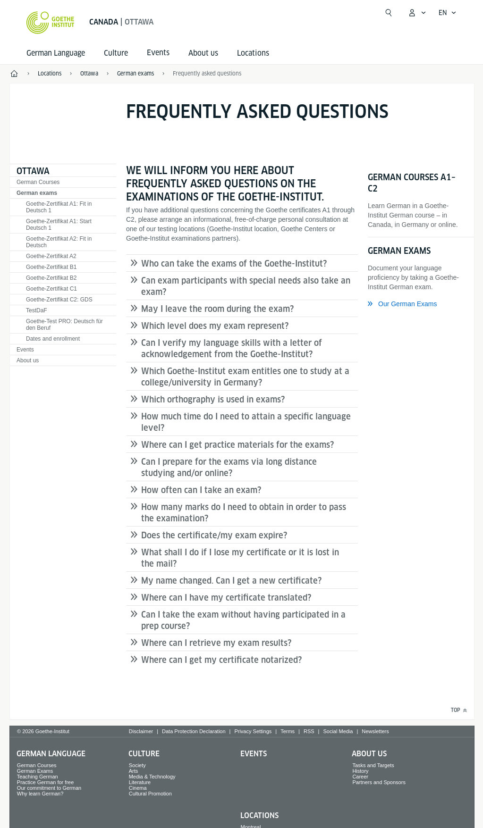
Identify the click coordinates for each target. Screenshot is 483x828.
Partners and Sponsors (379, 782)
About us (203, 53)
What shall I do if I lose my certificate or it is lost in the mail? (240, 558)
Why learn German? (40, 793)
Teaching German (37, 776)
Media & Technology (152, 776)
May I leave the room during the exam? (217, 309)
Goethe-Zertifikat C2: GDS (59, 299)
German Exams (35, 771)
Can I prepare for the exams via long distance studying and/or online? (229, 467)
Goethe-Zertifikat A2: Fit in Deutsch (59, 242)
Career (360, 776)
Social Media (338, 731)
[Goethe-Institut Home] (50, 22)
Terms (287, 731)
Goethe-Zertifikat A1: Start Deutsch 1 (59, 224)
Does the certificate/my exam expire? (214, 535)
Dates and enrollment (53, 338)
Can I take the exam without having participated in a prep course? (243, 620)
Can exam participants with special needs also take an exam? (245, 286)
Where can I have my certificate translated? (226, 597)
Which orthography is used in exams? (213, 399)
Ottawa (33, 171)
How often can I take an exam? (201, 490)
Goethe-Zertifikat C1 (51, 288)
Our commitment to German (49, 788)
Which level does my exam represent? (214, 326)
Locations (253, 53)
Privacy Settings (252, 731)
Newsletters (375, 731)
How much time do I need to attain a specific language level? (246, 422)
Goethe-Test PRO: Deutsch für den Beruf (64, 324)
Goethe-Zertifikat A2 (51, 256)
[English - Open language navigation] (447, 12)
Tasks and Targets (373, 765)
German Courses (38, 182)
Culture (116, 53)
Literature (140, 782)
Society (137, 765)
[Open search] (388, 13)
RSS (309, 731)
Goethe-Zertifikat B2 (51, 278)
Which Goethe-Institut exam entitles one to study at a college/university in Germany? (245, 376)
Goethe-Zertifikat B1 (51, 267)
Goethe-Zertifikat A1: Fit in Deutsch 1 (59, 207)
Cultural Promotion (150, 793)
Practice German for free (45, 782)
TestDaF (36, 310)
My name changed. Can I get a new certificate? (231, 580)
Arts (133, 771)
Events (25, 349)
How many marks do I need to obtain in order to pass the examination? (243, 512)
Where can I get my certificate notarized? (221, 660)
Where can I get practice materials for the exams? (237, 445)
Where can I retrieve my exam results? (216, 643)
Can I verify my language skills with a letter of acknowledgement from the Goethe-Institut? (231, 348)
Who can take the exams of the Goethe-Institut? (234, 263)
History (360, 771)
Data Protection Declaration (194, 731)
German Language (55, 53)
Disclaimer (141, 731)
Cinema (138, 788)
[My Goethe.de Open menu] (417, 13)
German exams (37, 193)
